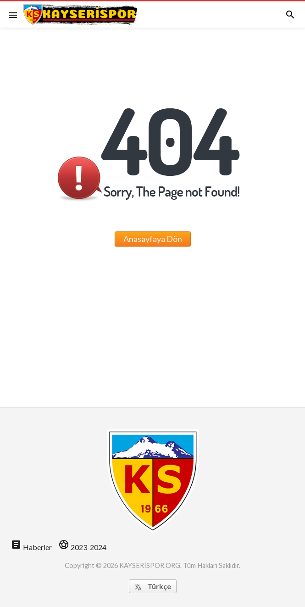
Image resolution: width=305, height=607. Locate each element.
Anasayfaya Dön (152, 239)
